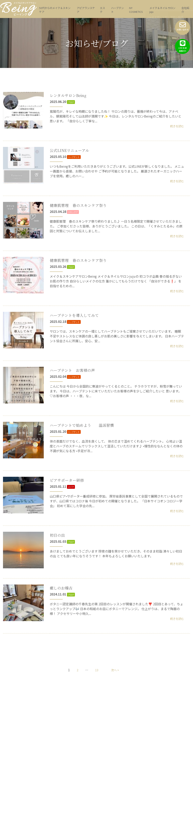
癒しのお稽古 (63, 631)
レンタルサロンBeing (71, 90)
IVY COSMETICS (136, 10)
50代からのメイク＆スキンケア (55, 10)
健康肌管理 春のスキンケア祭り (83, 210)
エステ (102, 10)
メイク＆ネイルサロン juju (162, 10)
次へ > (115, 719)
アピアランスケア (86, 10)
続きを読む (176, 126)
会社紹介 (185, 10)
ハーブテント (117, 10)
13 (96, 719)
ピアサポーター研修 (69, 511)
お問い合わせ (182, 26)
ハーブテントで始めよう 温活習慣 (87, 451)
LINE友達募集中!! (182, 46)
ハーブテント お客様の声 (76, 391)
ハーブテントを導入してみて (78, 331)
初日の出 (58, 571)
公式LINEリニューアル (72, 150)
